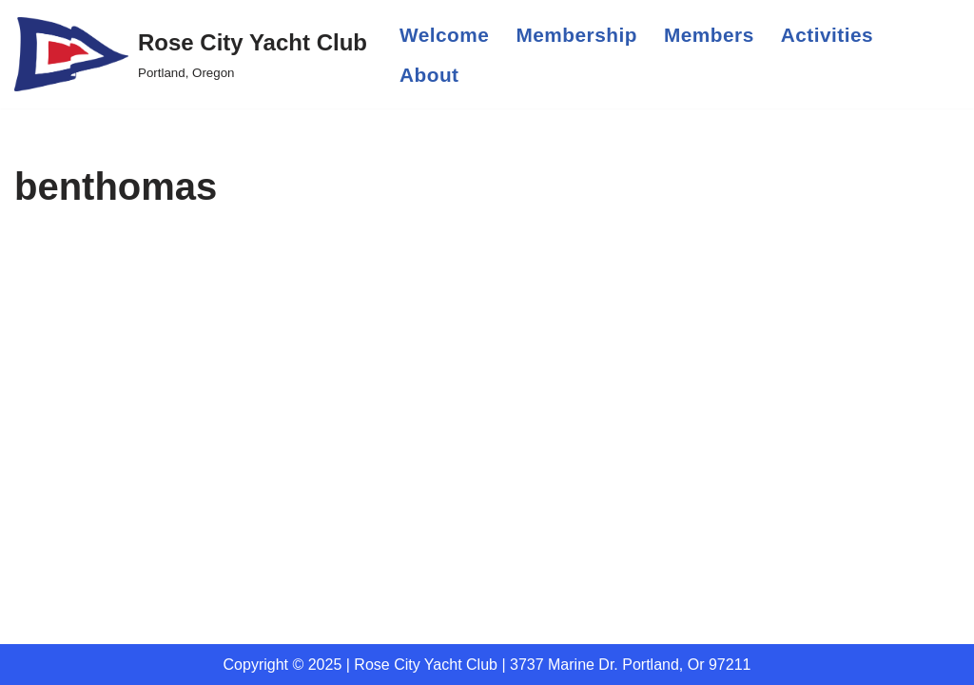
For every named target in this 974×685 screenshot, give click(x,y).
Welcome (444, 35)
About (429, 75)
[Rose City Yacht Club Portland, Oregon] (190, 54)
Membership (576, 35)
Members (709, 35)
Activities (827, 35)
